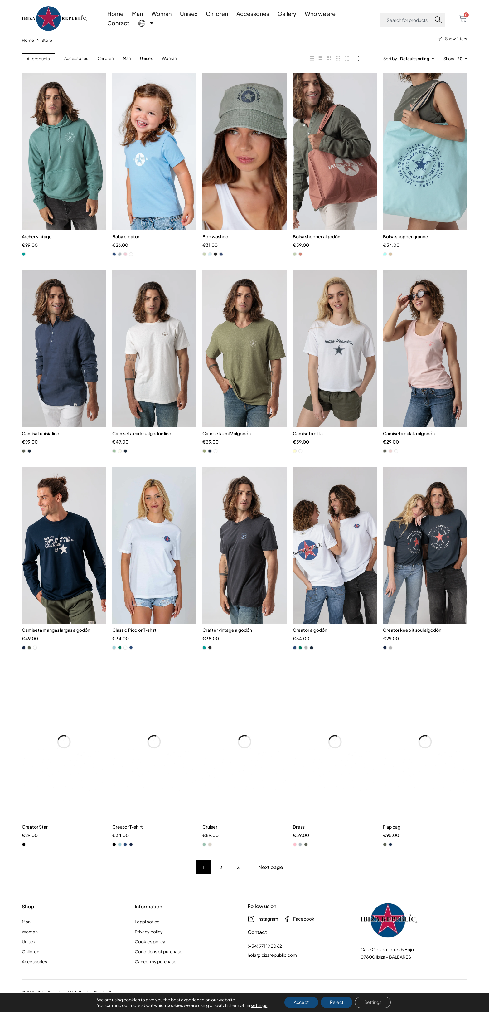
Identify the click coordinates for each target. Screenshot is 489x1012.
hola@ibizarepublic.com (272, 967)
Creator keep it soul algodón (412, 641)
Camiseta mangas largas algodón (56, 641)
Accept (301, 1002)
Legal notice (147, 934)
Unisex (188, 13)
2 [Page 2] (221, 879)
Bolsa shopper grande (405, 244)
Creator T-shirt (127, 839)
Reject (336, 1002)
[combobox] (407, 20)
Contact (118, 23)
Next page (270, 879)
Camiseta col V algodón (226, 442)
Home (115, 13)
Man (137, 13)
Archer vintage (37, 244)
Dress (299, 839)
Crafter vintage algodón (227, 641)
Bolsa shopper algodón (316, 244)
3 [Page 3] (238, 879)
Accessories (252, 13)
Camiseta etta (308, 442)
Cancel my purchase (156, 973)
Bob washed (215, 244)
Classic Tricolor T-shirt (134, 641)
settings (258, 1005)
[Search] (439, 20)
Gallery (287, 13)
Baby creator (125, 244)
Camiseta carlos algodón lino (141, 442)
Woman (161, 13)
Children (217, 13)
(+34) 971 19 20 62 (265, 958)
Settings (373, 1002)
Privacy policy (149, 943)
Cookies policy (150, 953)
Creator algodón (310, 641)
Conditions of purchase (158, 963)
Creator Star (35, 839)
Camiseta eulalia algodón (409, 442)
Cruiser (209, 839)
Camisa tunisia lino (40, 442)
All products (38, 64)
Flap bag (391, 839)
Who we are (320, 13)
